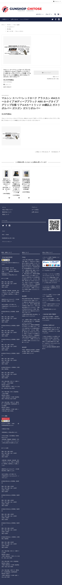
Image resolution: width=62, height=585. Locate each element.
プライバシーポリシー (7, 237)
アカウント (57, 1)
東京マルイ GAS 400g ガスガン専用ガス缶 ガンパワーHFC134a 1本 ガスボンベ (6, 185)
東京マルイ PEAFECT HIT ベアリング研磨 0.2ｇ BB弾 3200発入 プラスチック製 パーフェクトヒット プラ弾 (16, 185)
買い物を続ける (56, 151)
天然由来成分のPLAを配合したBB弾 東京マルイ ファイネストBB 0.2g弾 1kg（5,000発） (26, 184)
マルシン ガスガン (19, 31)
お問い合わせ (14, 19)
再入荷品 (9, 29)
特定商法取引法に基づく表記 (9, 235)
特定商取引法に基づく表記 (53, 78)
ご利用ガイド (5, 19)
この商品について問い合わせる (42, 151)
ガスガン (9, 24)
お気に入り (7, 84)
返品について (56, 76)
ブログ (3, 230)
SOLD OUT (46, 73)
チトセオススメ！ (11, 26)
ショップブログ (24, 19)
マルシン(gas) (16, 24)
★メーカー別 (10, 31)
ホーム (3, 24)
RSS (3, 233)
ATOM (6, 233)
